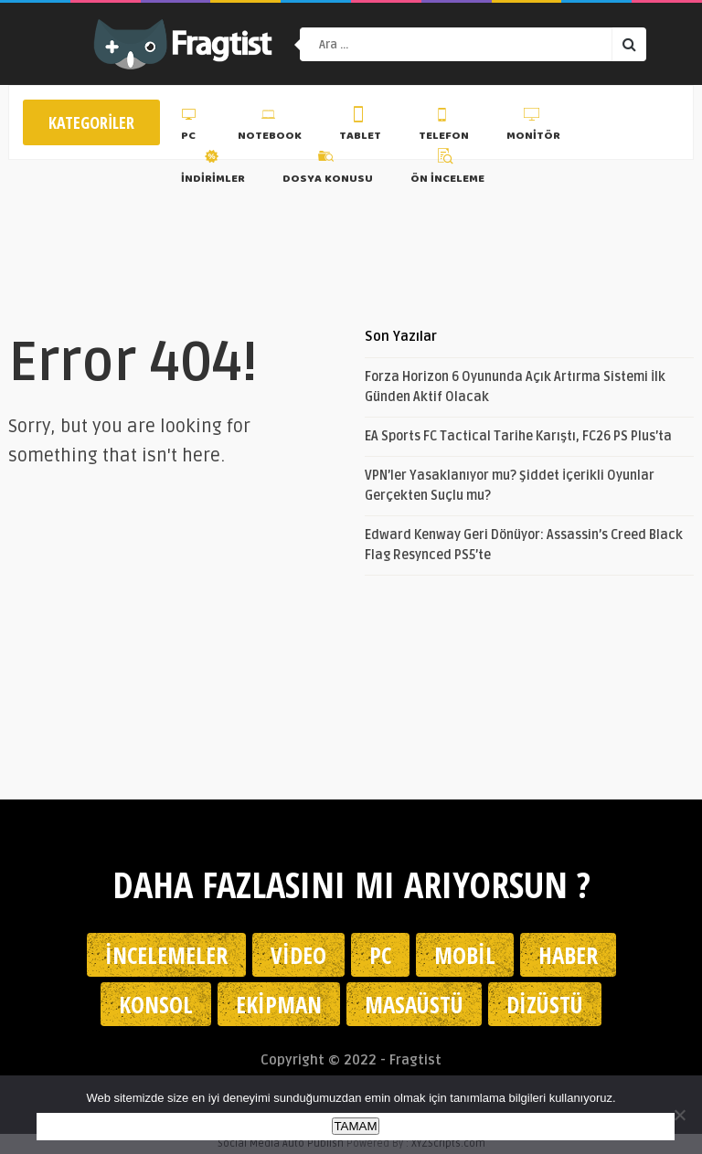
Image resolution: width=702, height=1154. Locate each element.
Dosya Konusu (327, 169)
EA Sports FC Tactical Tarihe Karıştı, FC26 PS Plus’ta (518, 436)
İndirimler (213, 169)
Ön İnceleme (447, 169)
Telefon (444, 127)
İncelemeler (166, 954)
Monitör (533, 127)
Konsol (156, 1004)
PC (190, 127)
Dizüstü (544, 1004)
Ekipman (279, 1004)
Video (298, 954)
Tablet (360, 127)
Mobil (464, 954)
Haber (568, 954)
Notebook (270, 127)
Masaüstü (414, 1004)
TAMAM (355, 1126)
